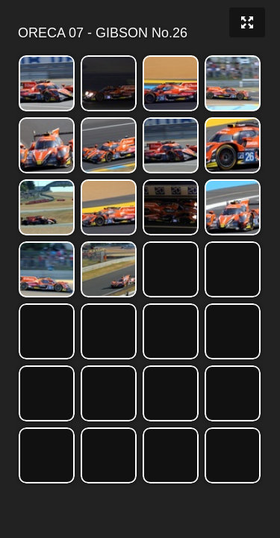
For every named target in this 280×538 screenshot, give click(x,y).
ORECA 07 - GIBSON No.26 (139, 33)
